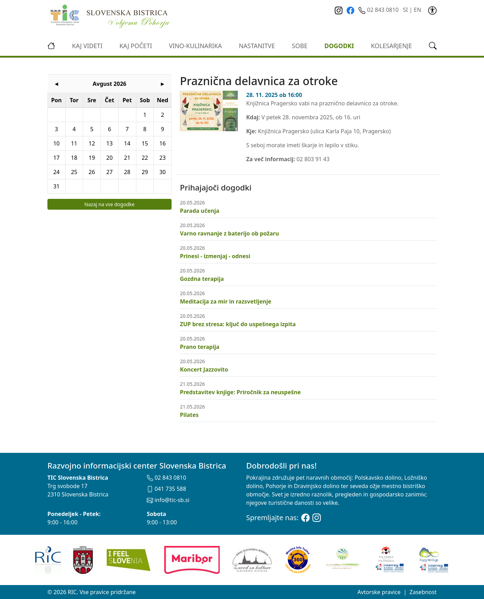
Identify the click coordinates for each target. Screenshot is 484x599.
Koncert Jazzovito (204, 369)
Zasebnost (423, 592)
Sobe (300, 46)
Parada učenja (199, 211)
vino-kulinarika (195, 46)
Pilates (189, 415)
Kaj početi (135, 46)
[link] (432, 10)
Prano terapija (199, 347)
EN (417, 10)
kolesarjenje (391, 46)
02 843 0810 (379, 10)
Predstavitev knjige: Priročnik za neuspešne (240, 392)
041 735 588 (166, 489)
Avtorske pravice (379, 592)
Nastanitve (257, 46)
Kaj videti (87, 46)
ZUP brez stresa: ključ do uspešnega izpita (238, 324)
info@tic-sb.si (168, 500)
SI (405, 10)
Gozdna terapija (202, 279)
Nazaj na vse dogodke (109, 204)
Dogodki (339, 46)
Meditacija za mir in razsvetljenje (225, 301)
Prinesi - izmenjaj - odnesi (215, 256)
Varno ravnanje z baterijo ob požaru (229, 233)
